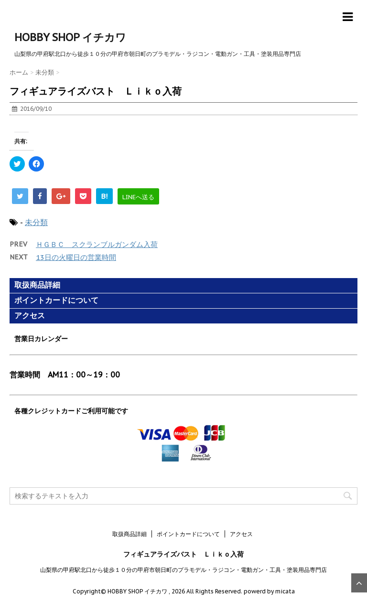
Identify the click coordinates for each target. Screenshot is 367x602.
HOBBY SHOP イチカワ (70, 37)
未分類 (36, 222)
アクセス (29, 316)
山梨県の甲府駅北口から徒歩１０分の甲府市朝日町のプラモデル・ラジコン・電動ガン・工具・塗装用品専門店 (183, 569)
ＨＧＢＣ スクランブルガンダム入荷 (97, 244)
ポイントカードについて (56, 300)
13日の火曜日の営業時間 (76, 257)
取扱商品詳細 (37, 285)
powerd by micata (268, 591)
